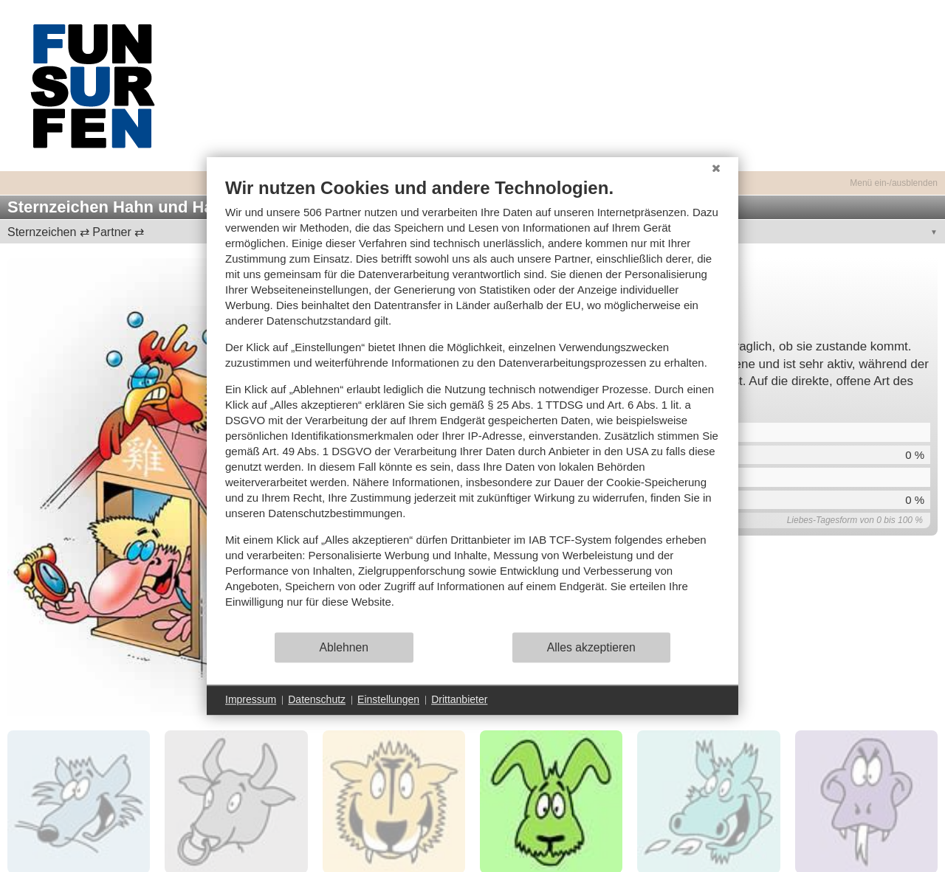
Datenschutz (317, 699)
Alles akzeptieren (591, 647)
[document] (472, 404)
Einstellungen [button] (388, 699)
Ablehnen (344, 647)
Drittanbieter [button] (459, 699)
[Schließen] (716, 168)
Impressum (250, 699)
